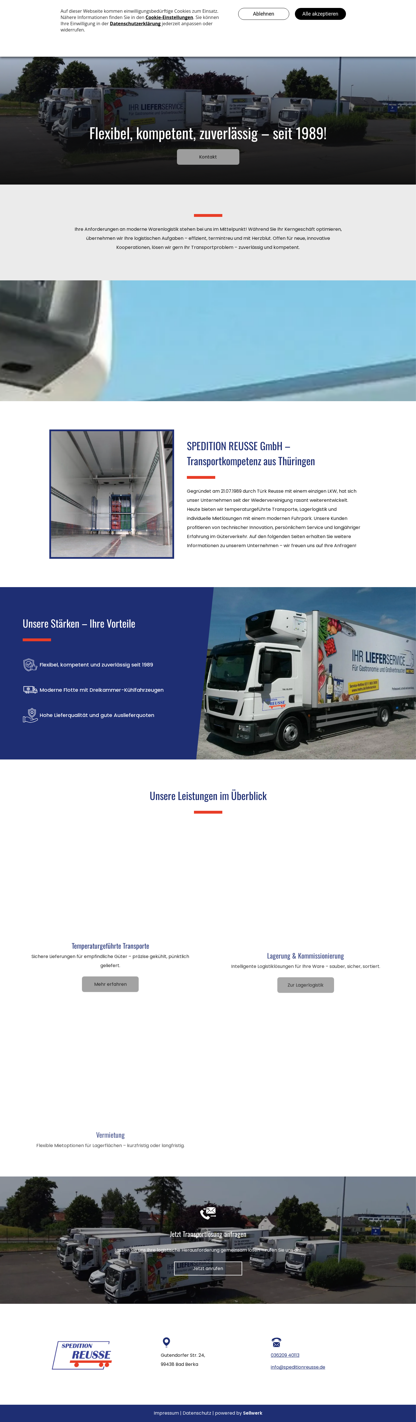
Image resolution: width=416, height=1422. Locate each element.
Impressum (166, 1413)
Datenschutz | (198, 1413)
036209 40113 (285, 1355)
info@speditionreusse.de (298, 1367)
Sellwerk (252, 1413)
